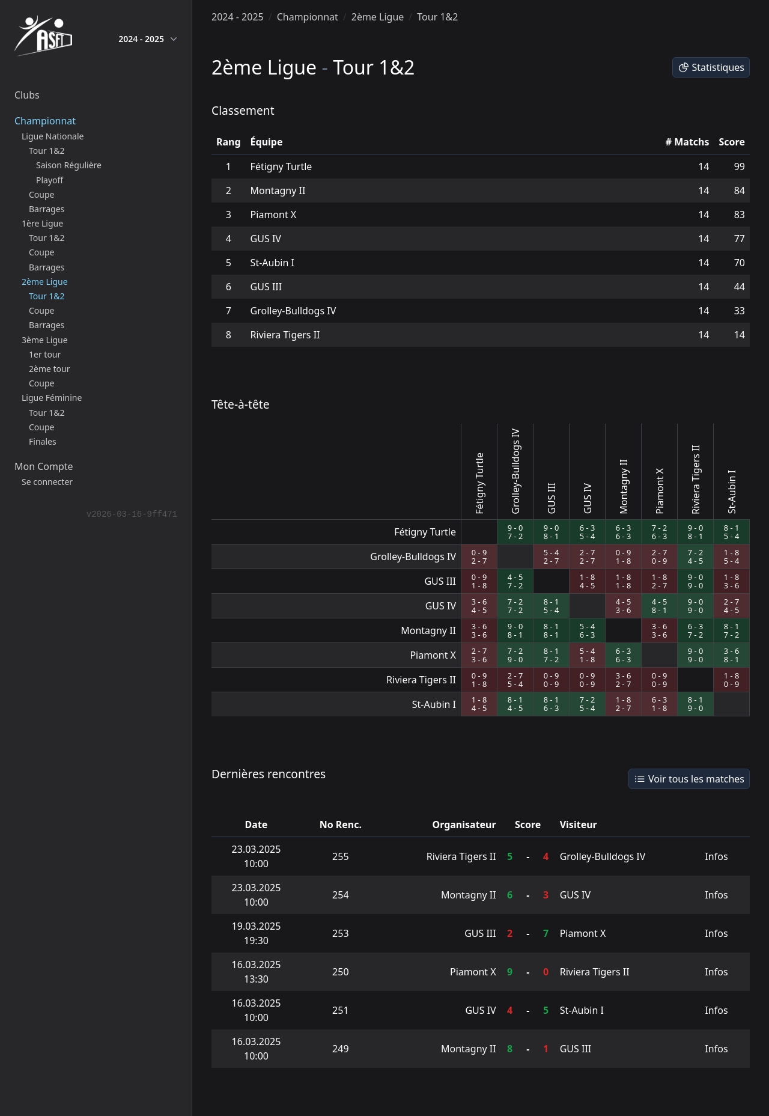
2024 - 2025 (147, 39)
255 (340, 856)
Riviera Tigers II (285, 334)
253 (340, 933)
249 (340, 1048)
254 (340, 894)
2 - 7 (479, 560)
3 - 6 (731, 585)
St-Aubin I (272, 262)
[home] (43, 38)
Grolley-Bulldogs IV (293, 310)
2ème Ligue (377, 16)
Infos (716, 856)
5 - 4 (587, 536)
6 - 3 (587, 527)
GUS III (266, 286)
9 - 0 (515, 527)
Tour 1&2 (437, 16)
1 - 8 (623, 560)
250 (340, 971)
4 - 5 (695, 560)
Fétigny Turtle (281, 166)
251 (340, 1010)
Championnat (307, 16)
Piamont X (274, 214)
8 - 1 (551, 536)
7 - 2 (515, 536)
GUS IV (266, 238)
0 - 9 (479, 552)
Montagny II (278, 190)
